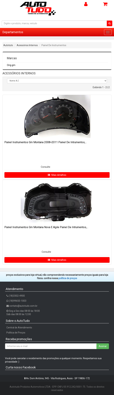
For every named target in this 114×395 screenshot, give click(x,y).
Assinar (103, 346)
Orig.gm (11, 65)
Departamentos (13, 32)
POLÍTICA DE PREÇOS (68, 278)
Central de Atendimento (19, 327)
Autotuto (8, 45)
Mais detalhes (57, 175)
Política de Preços (15, 332)
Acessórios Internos (27, 45)
